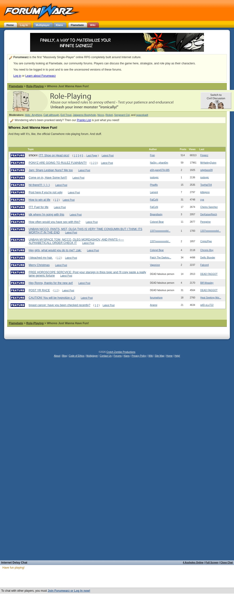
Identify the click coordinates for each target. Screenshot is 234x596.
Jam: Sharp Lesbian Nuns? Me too (51, 170)
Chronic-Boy (206, 250)
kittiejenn (205, 192)
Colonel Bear (157, 222)
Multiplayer (92, 356)
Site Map (159, 356)
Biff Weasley (206, 283)
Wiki (150, 356)
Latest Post (108, 155)
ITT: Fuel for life (38, 207)
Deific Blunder (207, 257)
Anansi (153, 305)
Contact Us (106, 356)
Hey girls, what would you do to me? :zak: (55, 250)
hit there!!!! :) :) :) (39, 185)
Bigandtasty (156, 214)
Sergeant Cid (121, 114)
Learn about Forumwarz (40, 75)
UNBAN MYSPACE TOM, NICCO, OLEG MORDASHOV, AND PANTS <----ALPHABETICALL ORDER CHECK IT (76, 241)
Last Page (91, 155)
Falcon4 (204, 265)
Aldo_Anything (33, 114)
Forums (118, 356)
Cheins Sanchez (209, 207)
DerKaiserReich (208, 214)
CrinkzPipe (206, 241)
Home (169, 356)
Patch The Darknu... (160, 257)
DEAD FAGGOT (209, 274)
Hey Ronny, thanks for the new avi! (51, 283)
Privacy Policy (139, 356)
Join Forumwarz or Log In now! (69, 590)
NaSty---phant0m (159, 162)
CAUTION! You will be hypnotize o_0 (52, 297)
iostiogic (154, 177)
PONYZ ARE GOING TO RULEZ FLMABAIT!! (58, 162)
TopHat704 (206, 185)
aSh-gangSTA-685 (160, 170)
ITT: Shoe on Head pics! (54, 155)
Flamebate (16, 86)
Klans (127, 356)
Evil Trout (65, 114)
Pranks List (84, 120)
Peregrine (205, 222)
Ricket (109, 114)
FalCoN (154, 199)
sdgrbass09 (206, 170)
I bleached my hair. (41, 257)
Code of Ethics (76, 356)
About (57, 356)
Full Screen (212, 562)
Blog (64, 356)
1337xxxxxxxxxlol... (160, 231)
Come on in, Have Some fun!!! (48, 177)
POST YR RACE (39, 290)
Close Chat (226, 562)
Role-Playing (35, 86)
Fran (152, 155)
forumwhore (156, 297)
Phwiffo (154, 185)
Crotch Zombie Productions (120, 352)
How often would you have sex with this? (54, 222)
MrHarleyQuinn (208, 162)
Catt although (51, 114)
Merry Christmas (39, 265)
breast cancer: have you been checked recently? (59, 305)
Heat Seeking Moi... (210, 297)
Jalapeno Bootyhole (84, 114)
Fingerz (204, 155)
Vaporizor (155, 265)
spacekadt (142, 114)
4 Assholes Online (193, 562)
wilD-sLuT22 (207, 305)
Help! (177, 356)
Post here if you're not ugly (46, 192)
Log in (17, 75)
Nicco (100, 114)
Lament (154, 192)
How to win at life (39, 199)
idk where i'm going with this (46, 214)
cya (202, 199)
